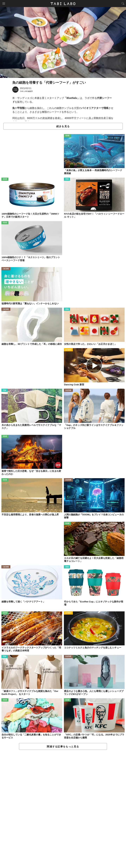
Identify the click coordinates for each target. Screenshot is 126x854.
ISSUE (67, 136)
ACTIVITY (68, 350)
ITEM (67, 179)
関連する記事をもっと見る (63, 746)
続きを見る (63, 126)
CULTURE (6, 269)
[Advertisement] (63, 802)
